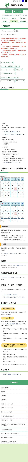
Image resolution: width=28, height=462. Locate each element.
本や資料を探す (5, 18)
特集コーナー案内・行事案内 (8, 77)
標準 (20, 1)
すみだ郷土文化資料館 (6, 429)
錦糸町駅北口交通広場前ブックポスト (10, 433)
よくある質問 (23, 21)
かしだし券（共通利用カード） (13, 323)
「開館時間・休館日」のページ (10, 253)
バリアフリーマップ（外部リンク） (13, 134)
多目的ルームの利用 (6, 81)
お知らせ (14, 18)
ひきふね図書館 (4, 387)
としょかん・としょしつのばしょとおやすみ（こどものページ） (13, 424)
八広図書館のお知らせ (7, 73)
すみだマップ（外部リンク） (11, 131)
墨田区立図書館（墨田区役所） (11, 374)
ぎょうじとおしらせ (19, 297)
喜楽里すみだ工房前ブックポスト (9, 441)
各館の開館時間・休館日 (7, 420)
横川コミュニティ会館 (6, 412)
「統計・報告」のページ (18, 265)
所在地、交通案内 (5, 62)
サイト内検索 (16, 15)
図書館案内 (14, 21)
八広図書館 (3, 395)
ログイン (8, 11)
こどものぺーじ (7, 297)
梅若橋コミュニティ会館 (7, 408)
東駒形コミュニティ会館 (7, 404)
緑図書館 (3, 391)
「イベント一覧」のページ (10, 294)
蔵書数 (18, 69)
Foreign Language (8, 15)
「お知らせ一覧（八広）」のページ (10, 277)
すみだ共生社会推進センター (8, 416)
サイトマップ (24, 15)
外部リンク (19, 81)
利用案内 (5, 21)
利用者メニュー (23, 18)
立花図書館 (3, 400)
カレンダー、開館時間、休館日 (9, 66)
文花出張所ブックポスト (7, 437)
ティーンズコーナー (6, 69)
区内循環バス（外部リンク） (11, 162)
